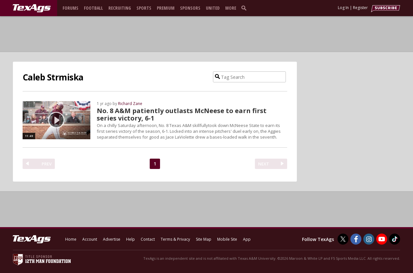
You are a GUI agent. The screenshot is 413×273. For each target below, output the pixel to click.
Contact (148, 239)
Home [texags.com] (70, 239)
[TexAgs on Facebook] (355, 239)
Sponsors (190, 8)
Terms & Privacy (175, 239)
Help (130, 239)
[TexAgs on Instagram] (368, 239)
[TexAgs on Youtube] (381, 239)
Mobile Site (227, 239)
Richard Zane (130, 103)
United (213, 8)
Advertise (111, 239)
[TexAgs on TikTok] (394, 239)
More (230, 8)
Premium (166, 8)
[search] (245, 8)
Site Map (203, 239)
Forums (70, 8)
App (247, 239)
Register (360, 7)
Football (93, 8)
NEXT (263, 164)
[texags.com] (32, 8)
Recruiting (119, 8)
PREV (47, 164)
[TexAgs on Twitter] (342, 239)
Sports (143, 8)
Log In (343, 7)
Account (89, 239)
